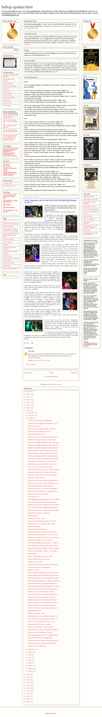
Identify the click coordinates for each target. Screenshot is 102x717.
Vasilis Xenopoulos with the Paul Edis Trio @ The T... (43, 464)
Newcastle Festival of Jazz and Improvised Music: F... (43, 600)
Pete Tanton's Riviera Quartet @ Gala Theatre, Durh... (43, 545)
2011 (28, 693)
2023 (28, 399)
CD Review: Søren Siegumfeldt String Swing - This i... (43, 423)
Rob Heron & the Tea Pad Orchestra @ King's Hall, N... (43, 480)
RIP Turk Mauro (32, 553)
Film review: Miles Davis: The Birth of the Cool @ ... (43, 472)
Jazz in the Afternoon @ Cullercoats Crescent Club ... (43, 502)
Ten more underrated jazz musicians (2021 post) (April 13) (10, 131)
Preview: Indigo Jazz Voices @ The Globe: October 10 (43, 602)
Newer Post (28, 373)
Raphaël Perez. (7, 151)
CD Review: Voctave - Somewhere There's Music (41, 524)
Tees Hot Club (7, 100)
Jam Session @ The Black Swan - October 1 (40, 632)
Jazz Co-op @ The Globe (10, 86)
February (31, 668)
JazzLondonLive (7, 94)
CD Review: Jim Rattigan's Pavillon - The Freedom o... (43, 551)
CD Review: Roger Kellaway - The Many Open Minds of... (44, 581)
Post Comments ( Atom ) (55, 384)
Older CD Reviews (8, 226)
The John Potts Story (8, 263)
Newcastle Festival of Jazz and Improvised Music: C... (43, 594)
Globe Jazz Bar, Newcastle (90, 209)
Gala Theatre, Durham (89, 206)
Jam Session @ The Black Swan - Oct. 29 (39, 431)
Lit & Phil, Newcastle (89, 219)
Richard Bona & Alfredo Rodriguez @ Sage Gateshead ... (44, 548)
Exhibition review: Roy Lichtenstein (38, 494)
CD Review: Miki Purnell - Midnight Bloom (40, 638)
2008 (28, 701)
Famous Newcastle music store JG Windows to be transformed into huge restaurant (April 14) (10, 138)
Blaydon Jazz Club (88, 196)
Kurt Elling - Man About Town (36, 434)
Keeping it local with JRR (35, 562)
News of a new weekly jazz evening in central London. (43, 458)
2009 (28, 699)
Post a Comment (31, 364)
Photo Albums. (7, 204)
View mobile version (51, 376)
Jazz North (6, 89)
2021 (28, 405)
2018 (28, 674)
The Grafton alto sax (33, 496)
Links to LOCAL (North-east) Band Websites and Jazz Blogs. (10, 235)
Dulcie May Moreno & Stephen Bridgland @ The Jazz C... (44, 586)
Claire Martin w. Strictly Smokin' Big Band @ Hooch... (43, 507)
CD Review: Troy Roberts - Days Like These (40, 627)
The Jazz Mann (7, 103)
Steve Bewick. (6, 164)
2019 (28, 410)
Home (51, 373)
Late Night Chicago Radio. (10, 168)
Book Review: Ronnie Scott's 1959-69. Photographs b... (43, 488)
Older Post (74, 373)
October (30, 418)
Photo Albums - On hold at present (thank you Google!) (10, 230)
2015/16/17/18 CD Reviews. (10, 224)
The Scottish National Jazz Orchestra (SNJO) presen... (43, 589)
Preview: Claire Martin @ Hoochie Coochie (40, 556)
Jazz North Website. (8, 239)
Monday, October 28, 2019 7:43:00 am (39, 360)
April (29, 663)
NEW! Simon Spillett (8, 97)
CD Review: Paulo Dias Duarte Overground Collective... (43, 640)
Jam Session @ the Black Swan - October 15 (40, 540)
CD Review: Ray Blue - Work (36, 613)
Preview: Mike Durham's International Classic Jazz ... (43, 643)
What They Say (7, 256)
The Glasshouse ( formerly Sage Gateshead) (90, 233)
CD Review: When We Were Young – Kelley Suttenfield (43, 469)
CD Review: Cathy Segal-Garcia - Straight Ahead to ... (43, 491)
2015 (28, 682)
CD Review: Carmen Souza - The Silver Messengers (42, 475)
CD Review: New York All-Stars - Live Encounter (42, 461)
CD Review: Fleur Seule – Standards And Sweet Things (43, 510)
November (31, 415)
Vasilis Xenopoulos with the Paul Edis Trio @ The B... (43, 450)
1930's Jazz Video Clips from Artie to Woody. (11, 259)
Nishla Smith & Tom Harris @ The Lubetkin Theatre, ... (43, 629)
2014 (28, 685)
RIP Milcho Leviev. (33, 515)
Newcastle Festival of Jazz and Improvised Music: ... (42, 605)
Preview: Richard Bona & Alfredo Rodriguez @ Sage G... (44, 578)
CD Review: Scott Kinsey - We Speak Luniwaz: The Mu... (44, 537)
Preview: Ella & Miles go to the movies (39, 559)
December (31, 413)
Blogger (54, 713)
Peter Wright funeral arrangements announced (40, 486)
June (29, 657)
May (29, 660)
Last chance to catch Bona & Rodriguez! (39, 567)
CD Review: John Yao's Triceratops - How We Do (42, 597)
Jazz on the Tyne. (8, 175)
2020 (28, 408)
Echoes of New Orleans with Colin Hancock (40, 467)
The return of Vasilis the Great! (36, 477)
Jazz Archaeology (8, 83)
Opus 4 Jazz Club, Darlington (88, 222)
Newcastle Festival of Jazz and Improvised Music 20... (43, 437)
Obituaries (6, 244)
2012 (28, 691)
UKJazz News (7, 105)
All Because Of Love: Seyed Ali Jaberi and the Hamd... (43, 564)
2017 (28, 677)
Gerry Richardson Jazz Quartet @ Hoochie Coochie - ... (43, 532)
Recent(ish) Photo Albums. (11, 149)
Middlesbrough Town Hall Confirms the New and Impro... (44, 505)
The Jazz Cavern (7, 183)
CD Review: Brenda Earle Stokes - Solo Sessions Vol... (43, 534)
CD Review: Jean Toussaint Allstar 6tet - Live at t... (42, 621)
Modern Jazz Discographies (10, 268)
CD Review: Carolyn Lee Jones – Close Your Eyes (42, 439)
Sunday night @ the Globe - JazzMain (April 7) (10, 116)
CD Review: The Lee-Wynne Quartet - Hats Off (41, 591)
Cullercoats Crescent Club (90, 199)
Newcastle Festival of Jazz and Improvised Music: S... (43, 608)
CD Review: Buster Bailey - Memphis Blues (40, 420)
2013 (28, 688)
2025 (28, 394)
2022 (28, 402)
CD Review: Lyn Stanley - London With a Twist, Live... (43, 483)
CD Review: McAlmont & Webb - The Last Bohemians (43, 456)
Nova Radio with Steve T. (10, 186)
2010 (28, 696)
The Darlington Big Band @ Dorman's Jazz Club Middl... (44, 499)
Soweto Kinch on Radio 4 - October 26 (39, 513)
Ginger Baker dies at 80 (34, 610)
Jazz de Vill (6, 165)
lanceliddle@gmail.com (90, 343)
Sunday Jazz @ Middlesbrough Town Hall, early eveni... (43, 445)
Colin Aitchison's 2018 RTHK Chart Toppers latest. (9, 196)
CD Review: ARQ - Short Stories (37, 646)
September (31, 649)
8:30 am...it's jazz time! (34, 426)
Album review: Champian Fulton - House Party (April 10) (10, 121)
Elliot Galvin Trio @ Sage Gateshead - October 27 (42, 429)
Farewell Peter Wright (34, 526)
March (30, 665)
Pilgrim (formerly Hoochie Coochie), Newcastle (90, 226)
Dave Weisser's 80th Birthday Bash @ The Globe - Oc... (43, 572)
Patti (29, 351)
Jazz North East (7, 92)
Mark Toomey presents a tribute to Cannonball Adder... (43, 635)
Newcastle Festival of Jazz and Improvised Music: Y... (43, 616)
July (29, 655)
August (30, 652)
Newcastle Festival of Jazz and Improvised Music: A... (43, 583)
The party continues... (34, 570)
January (30, 671)
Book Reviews (7, 265)
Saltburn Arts (86, 230)
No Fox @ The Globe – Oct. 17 (36, 518)
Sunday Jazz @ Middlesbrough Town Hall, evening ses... (44, 442)
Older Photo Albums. (9, 150)
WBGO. (5, 169)
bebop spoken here (17, 7)
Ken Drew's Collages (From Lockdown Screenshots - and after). (10, 154)
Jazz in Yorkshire (7, 242)
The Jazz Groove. (7, 167)
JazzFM (5, 171)
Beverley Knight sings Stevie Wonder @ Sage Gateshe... (43, 575)
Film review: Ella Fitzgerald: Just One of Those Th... (42, 521)
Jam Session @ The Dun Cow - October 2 (39, 624)
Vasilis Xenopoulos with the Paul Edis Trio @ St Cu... (43, 453)
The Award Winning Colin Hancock (38, 529)
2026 (28, 391)
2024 (28, 397)
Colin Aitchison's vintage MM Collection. (10, 201)
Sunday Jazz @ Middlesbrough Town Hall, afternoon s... (43, 448)
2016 (28, 680)
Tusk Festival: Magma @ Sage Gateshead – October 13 (43, 543)
